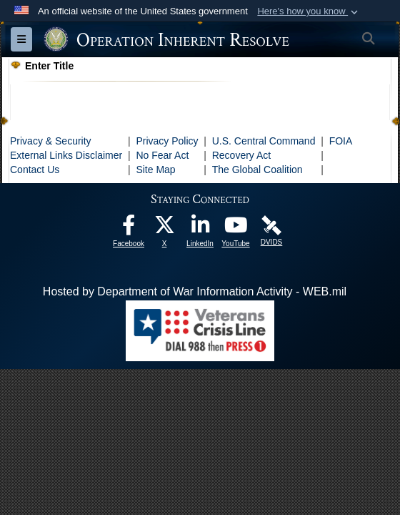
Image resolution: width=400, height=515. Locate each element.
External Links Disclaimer (66, 155)
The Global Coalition (257, 169)
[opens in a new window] (128, 228)
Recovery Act (241, 155)
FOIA (341, 141)
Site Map (155, 169)
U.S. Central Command (264, 141)
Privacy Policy (167, 141)
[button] (309, 11)
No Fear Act (162, 155)
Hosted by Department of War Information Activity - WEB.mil (194, 291)
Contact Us (34, 169)
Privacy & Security (50, 141)
